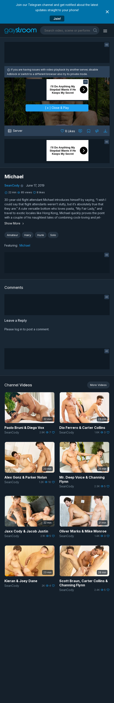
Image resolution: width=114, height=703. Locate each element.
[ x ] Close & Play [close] (57, 108)
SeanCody (11, 185)
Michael (24, 245)
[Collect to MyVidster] (89, 130)
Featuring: (11, 245)
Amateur (12, 235)
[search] (95, 30)
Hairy (27, 235)
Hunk (40, 235)
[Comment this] (80, 130)
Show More (14, 223)
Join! (57, 18)
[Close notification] (107, 11)
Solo (53, 235)
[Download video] (105, 130)
